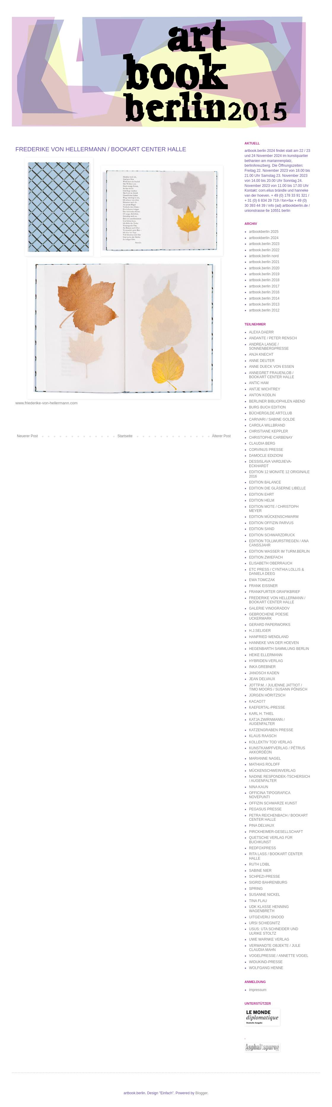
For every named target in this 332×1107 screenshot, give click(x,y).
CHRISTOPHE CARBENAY (271, 437)
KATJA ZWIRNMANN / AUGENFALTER (267, 722)
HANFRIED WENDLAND (268, 637)
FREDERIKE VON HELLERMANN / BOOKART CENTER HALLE (277, 600)
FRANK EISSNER (263, 586)
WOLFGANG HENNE (266, 968)
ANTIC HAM (259, 383)
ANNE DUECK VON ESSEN (271, 367)
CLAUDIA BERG (262, 443)
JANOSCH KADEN (264, 673)
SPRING (256, 889)
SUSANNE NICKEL (264, 895)
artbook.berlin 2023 (264, 244)
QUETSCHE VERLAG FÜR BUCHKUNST (271, 840)
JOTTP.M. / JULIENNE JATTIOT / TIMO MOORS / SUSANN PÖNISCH (278, 687)
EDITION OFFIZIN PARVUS (271, 523)
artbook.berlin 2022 (264, 250)
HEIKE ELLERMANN (265, 655)
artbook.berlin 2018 (264, 280)
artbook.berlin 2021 (264, 262)
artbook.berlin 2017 (264, 286)
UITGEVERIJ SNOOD (266, 917)
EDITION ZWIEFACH (266, 557)
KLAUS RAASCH (263, 736)
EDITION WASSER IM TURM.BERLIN (279, 551)
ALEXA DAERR (261, 332)
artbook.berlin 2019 (264, 274)
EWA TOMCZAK (262, 580)
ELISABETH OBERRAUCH (270, 563)
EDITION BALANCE (265, 482)
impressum (257, 990)
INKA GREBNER (262, 667)
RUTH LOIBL (259, 864)
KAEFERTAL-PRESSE (267, 707)
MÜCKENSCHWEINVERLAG (272, 771)
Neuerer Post (27, 436)
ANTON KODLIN (262, 395)
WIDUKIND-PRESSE (265, 962)
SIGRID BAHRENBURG (268, 882)
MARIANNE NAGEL (265, 758)
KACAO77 (257, 701)
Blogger (201, 1093)
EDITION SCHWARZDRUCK (272, 535)
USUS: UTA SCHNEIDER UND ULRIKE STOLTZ (273, 931)
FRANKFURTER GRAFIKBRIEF (274, 592)
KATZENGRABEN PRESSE (271, 730)
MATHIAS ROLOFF (264, 764)
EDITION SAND (261, 529)
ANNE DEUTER (261, 361)
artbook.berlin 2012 (264, 310)
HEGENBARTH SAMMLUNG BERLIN (279, 649)
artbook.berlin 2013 (264, 304)
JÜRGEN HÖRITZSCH (267, 695)
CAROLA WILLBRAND (267, 425)
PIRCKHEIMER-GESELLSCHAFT (276, 832)
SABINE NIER (260, 871)
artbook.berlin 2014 (264, 298)
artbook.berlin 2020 (264, 268)
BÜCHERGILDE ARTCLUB (270, 413)
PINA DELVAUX (261, 825)
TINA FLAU (258, 901)
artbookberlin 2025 (263, 232)
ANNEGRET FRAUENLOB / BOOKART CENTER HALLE (271, 375)
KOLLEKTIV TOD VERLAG (270, 742)
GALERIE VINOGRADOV (269, 608)
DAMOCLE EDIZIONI (266, 456)
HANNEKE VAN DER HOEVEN (274, 643)
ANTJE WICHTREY (264, 389)
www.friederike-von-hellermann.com (46, 403)
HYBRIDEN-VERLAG (266, 661)
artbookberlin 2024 (263, 238)
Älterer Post (221, 436)
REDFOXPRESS (262, 848)
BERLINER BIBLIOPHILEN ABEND (277, 401)
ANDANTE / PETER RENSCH (273, 338)
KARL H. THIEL (261, 714)
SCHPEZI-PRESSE (264, 876)
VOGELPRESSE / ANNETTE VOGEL (278, 956)
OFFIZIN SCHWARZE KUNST (273, 803)
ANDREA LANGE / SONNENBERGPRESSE (269, 346)
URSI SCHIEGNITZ (264, 923)
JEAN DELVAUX (262, 679)
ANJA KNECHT (261, 354)
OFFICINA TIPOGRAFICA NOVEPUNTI (269, 795)
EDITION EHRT (261, 494)
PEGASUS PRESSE (265, 809)
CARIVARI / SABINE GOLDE (272, 419)
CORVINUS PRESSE (266, 450)
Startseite (125, 436)
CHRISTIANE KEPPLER (268, 431)
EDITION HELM (261, 500)
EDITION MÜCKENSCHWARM (274, 517)
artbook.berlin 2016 (264, 292)
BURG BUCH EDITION (267, 407)
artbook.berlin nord (264, 256)
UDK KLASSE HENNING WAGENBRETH (269, 909)
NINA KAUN (258, 787)
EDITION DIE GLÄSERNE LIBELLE (277, 488)
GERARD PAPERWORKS (269, 625)
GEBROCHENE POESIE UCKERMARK (268, 616)
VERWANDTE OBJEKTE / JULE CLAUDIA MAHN (274, 948)
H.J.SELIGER (260, 631)
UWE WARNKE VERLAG (269, 939)
